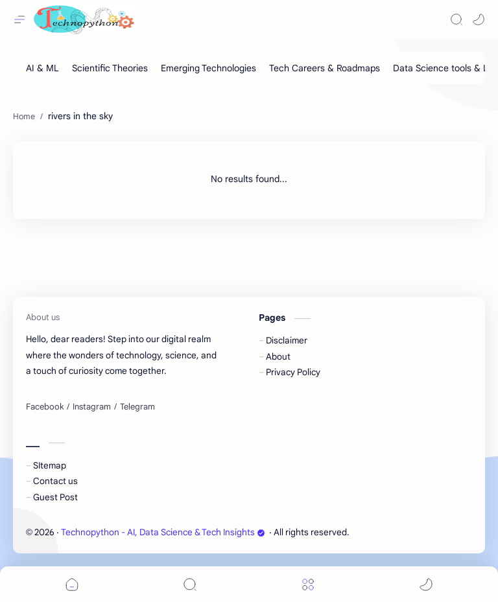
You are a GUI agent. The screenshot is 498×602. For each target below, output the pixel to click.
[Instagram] (92, 406)
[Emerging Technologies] (208, 68)
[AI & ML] (42, 68)
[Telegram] (137, 406)
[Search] (456, 19)
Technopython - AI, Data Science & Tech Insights (163, 532)
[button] (478, 19)
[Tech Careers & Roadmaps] (324, 68)
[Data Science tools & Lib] (444, 68)
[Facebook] (45, 406)
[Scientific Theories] (110, 68)
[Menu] (308, 584)
